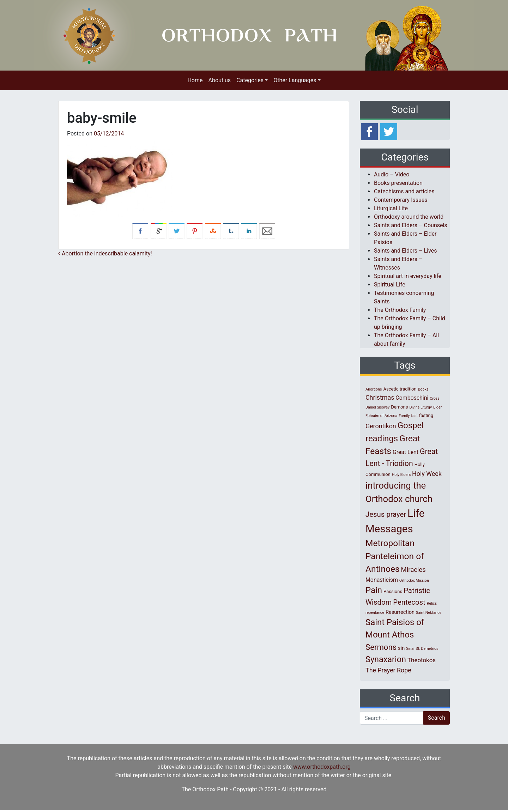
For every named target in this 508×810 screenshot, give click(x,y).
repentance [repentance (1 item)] (374, 612)
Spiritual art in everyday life (407, 276)
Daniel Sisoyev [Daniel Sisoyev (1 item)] (377, 407)
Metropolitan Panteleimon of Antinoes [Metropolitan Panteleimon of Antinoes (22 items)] (394, 556)
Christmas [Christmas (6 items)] (379, 397)
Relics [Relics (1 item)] (432, 603)
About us (219, 80)
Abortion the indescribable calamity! (105, 253)
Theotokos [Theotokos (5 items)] (421, 660)
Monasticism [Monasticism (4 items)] (381, 579)
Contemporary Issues (401, 200)
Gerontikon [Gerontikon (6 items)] (380, 426)
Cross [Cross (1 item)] (435, 398)
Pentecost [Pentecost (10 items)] (409, 602)
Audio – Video (391, 174)
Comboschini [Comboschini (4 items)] (411, 397)
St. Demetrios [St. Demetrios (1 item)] (427, 648)
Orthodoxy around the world (408, 216)
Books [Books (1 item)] (423, 389)
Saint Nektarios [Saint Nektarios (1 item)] (428, 612)
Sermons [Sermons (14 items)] (381, 647)
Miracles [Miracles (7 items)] (413, 570)
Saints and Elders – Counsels (410, 225)
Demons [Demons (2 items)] (399, 407)
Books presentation (398, 183)
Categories (250, 80)
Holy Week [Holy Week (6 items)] (427, 473)
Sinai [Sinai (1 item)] (410, 648)
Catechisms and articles (404, 191)
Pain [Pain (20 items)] (373, 590)
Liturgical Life (391, 208)
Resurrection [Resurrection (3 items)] (400, 612)
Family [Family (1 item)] (404, 415)
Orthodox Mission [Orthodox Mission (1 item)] (414, 580)
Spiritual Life (389, 284)
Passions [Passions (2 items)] (392, 591)
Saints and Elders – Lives (405, 250)
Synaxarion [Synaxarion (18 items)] (385, 659)
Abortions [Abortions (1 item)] (373, 389)
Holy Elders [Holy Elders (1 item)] (401, 474)
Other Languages (294, 80)
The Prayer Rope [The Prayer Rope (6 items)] (388, 670)
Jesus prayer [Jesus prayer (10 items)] (385, 514)
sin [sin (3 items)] (401, 648)
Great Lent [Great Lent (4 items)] (405, 452)
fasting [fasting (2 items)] (426, 415)
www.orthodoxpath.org (322, 766)
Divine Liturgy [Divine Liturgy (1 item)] (420, 407)
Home (194, 80)
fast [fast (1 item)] (414, 415)
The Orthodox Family (400, 310)
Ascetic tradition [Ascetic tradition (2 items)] (399, 389)
